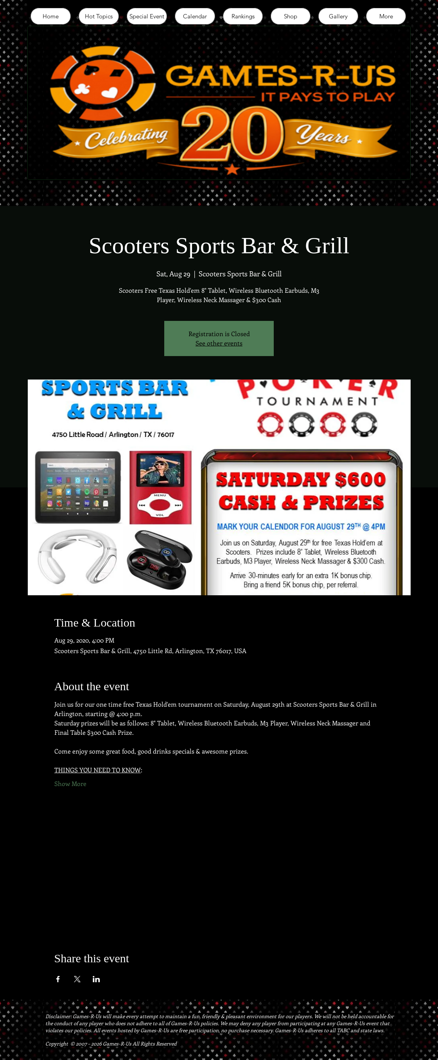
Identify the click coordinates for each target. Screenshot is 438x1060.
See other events (219, 343)
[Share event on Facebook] (58, 979)
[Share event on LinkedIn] (96, 979)
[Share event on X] (77, 979)
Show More (70, 783)
